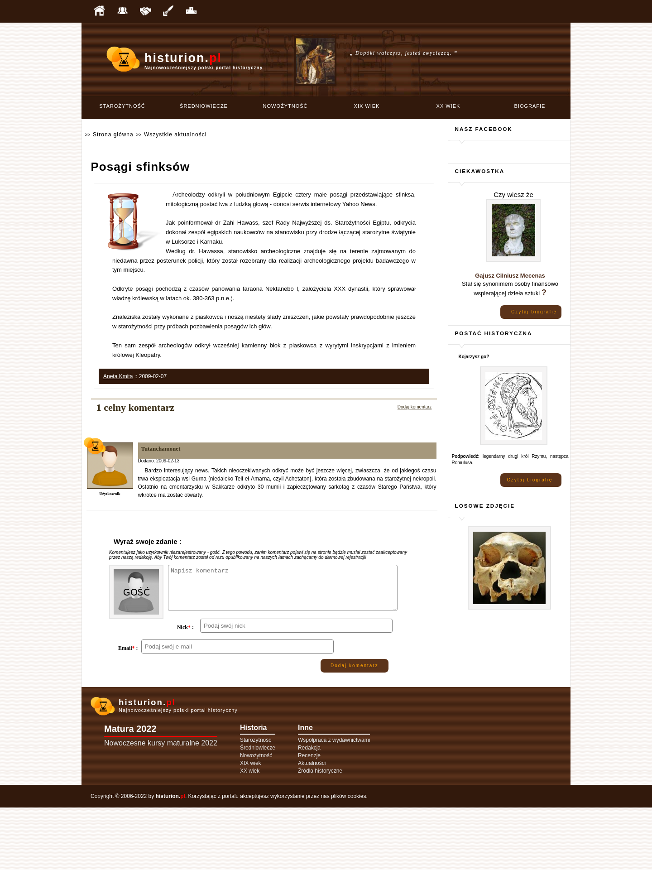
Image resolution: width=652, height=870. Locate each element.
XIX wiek (367, 106)
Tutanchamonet (161, 448)
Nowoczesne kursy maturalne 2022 (160, 805)
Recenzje (309, 818)
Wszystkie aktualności (175, 134)
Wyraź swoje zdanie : (148, 541)
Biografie (530, 106)
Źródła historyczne (320, 833)
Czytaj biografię (534, 311)
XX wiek (448, 106)
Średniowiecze (204, 106)
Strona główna (113, 134)
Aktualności (312, 825)
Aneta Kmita (118, 376)
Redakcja (309, 810)
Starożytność (122, 106)
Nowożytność (285, 106)
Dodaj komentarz (415, 406)
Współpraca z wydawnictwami (334, 802)
